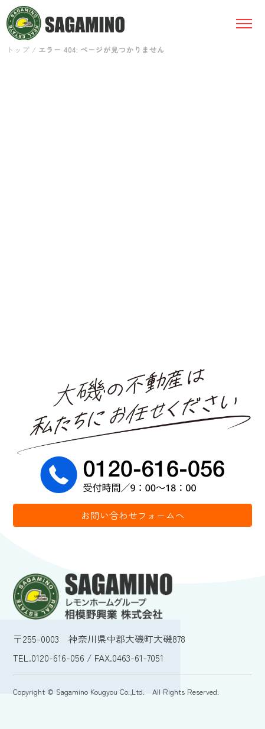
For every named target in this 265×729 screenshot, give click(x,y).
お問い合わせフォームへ (133, 515)
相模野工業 (65, 23)
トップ (18, 49)
